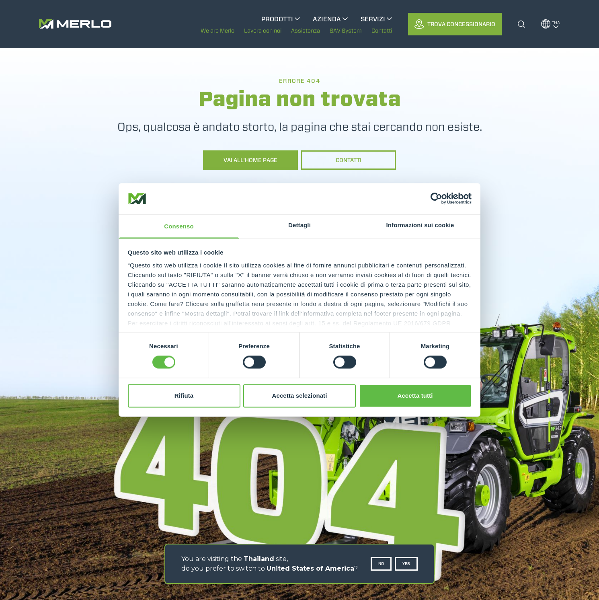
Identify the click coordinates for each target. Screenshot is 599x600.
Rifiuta (183, 395)
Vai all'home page (250, 160)
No (381, 563)
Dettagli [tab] (299, 225)
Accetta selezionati (299, 395)
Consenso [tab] (178, 226)
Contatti (348, 160)
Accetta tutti (415, 395)
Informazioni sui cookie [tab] (420, 225)
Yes (406, 563)
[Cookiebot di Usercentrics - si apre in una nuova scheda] (436, 199)
